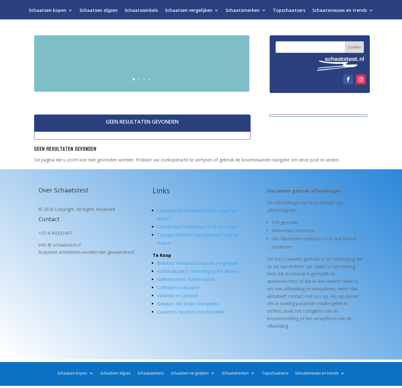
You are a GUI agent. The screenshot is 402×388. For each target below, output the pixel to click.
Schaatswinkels (141, 11)
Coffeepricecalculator (178, 287)
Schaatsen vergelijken (188, 11)
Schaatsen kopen (47, 11)
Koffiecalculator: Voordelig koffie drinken (198, 271)
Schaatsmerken (243, 11)
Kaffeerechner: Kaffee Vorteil (186, 279)
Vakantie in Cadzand (177, 296)
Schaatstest (169, 210)
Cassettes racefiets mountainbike (191, 312)
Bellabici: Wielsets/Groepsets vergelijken (197, 263)
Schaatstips (168, 227)
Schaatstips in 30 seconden (209, 227)
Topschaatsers (289, 11)
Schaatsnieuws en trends (339, 11)
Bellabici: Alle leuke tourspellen (188, 304)
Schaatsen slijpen (98, 11)
